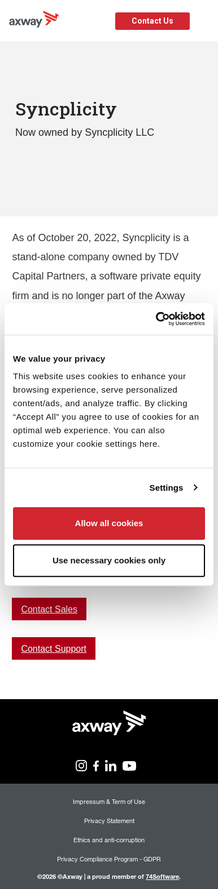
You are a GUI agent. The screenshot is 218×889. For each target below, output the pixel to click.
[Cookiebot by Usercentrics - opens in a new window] (156, 319)
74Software (162, 876)
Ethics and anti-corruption (109, 839)
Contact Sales (49, 609)
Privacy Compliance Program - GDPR (109, 859)
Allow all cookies (109, 523)
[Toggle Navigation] (205, 21)
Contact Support (53, 649)
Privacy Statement (109, 820)
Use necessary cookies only (109, 560)
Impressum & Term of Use (109, 801)
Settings (167, 487)
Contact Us (152, 20)
